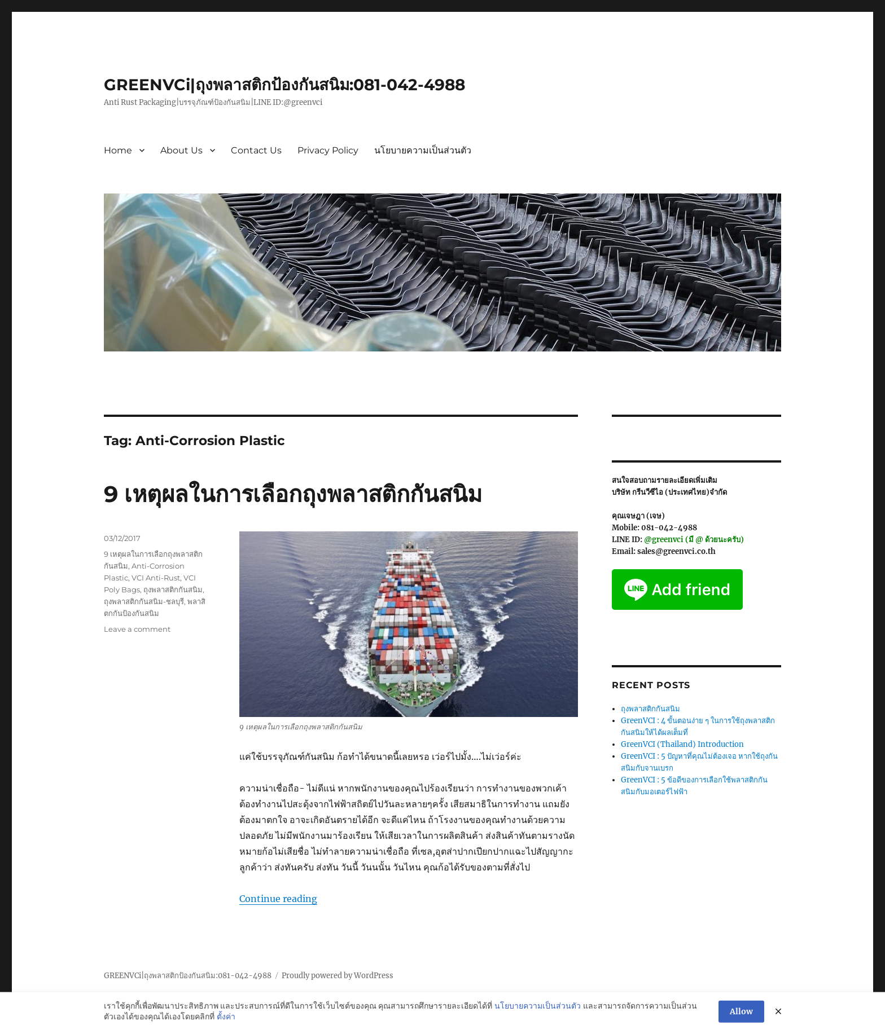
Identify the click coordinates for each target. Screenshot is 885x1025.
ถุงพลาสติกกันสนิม (173, 589)
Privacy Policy (327, 150)
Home (118, 150)
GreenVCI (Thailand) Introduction (682, 744)
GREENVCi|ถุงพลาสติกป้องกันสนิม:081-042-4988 (284, 84)
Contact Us (256, 150)
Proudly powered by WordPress (337, 975)
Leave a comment (137, 629)
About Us (181, 150)
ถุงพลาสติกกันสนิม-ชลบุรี (144, 601)
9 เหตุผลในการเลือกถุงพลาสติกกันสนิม (293, 494)
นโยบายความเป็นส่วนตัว (422, 150)
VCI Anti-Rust (156, 577)
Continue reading (278, 898)
